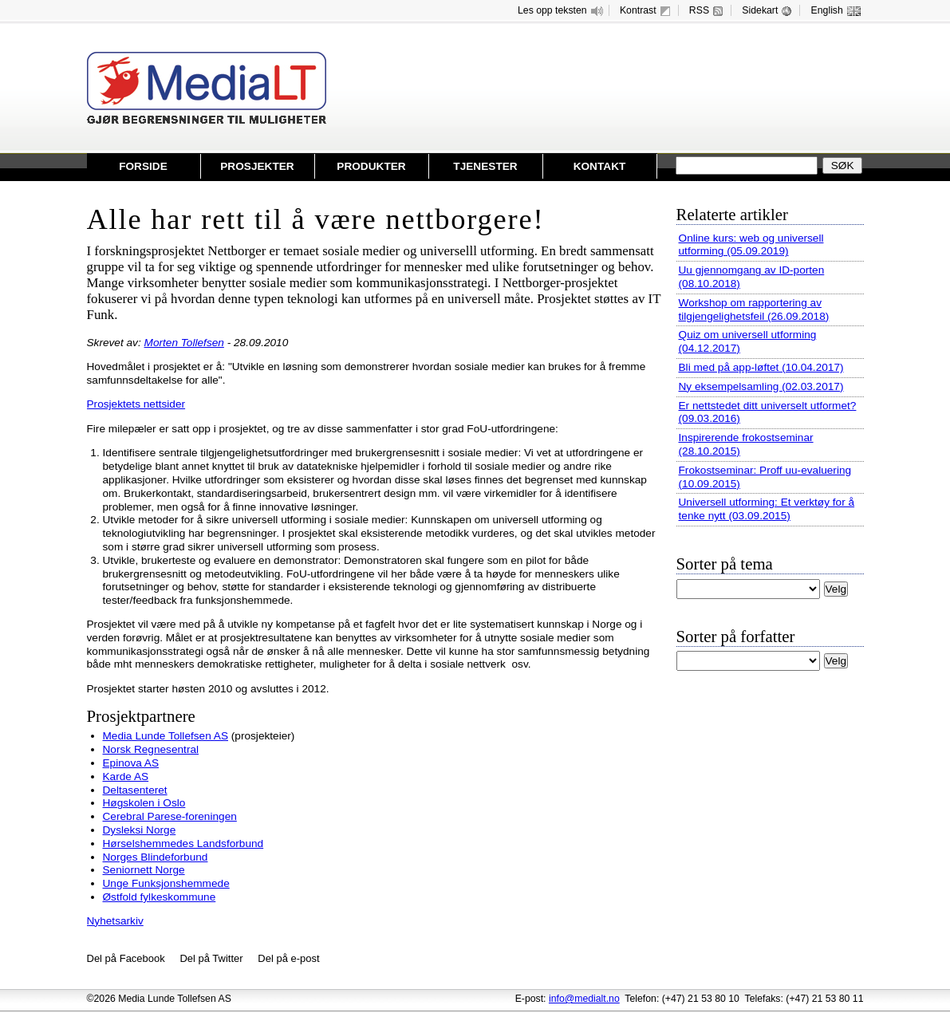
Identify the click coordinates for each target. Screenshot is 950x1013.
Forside (143, 166)
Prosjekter (257, 166)
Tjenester (485, 166)
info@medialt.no (584, 998)
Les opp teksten (561, 11)
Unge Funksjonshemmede (166, 883)
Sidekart (768, 11)
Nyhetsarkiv (115, 921)
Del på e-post (288, 958)
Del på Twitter (210, 958)
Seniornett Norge (144, 870)
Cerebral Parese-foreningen (170, 816)
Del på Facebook (126, 958)
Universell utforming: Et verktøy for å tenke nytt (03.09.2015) (767, 509)
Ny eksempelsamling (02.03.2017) (761, 386)
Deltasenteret (135, 790)
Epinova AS (131, 763)
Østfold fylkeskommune (159, 897)
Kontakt (600, 166)
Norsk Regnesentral (151, 749)
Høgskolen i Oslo (144, 803)
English (836, 11)
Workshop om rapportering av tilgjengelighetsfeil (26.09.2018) (754, 309)
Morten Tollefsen (184, 343)
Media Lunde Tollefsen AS (166, 736)
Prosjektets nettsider (136, 404)
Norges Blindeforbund (155, 857)
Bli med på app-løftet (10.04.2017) (761, 367)
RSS (708, 11)
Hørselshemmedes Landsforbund (183, 843)
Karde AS (126, 776)
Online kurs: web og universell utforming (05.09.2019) (751, 245)
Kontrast (647, 11)
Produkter (371, 166)
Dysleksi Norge (139, 830)
